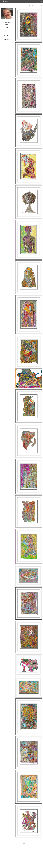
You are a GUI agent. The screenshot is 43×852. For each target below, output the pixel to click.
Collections (7, 39)
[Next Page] (35, 842)
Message (7, 31)
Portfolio (7, 36)
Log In (41, 1)
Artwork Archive (30, 847)
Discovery (7, 1)
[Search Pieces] (41, 5)
